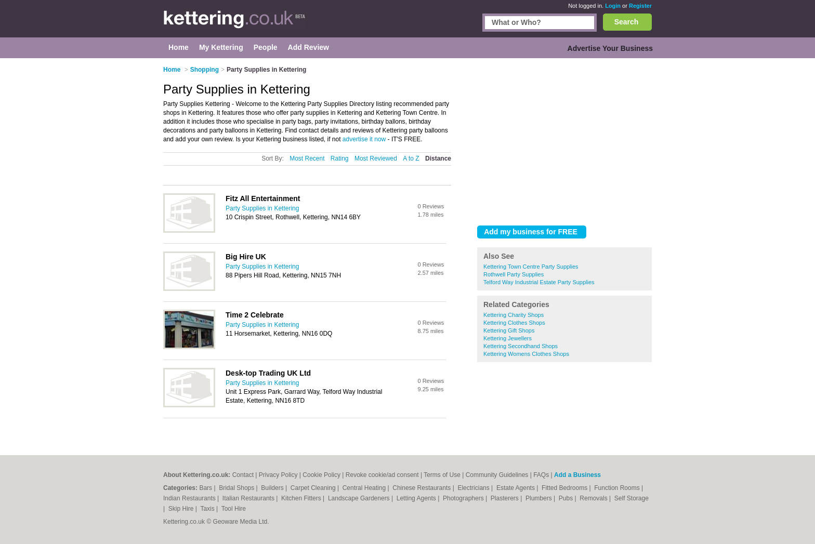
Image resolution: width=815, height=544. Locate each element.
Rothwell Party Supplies (513, 274)
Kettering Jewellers (507, 338)
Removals (594, 498)
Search (626, 22)
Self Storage (631, 498)
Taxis (208, 508)
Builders (273, 488)
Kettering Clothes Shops (514, 323)
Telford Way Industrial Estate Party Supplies (539, 282)
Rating (340, 158)
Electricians (474, 488)
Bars (206, 488)
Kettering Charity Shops (513, 315)
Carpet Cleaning (314, 488)
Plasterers (505, 498)
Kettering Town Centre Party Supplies (531, 266)
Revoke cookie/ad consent (382, 475)
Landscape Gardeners (359, 498)
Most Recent (307, 158)
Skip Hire (181, 508)
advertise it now (364, 139)
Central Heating (365, 488)
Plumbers (539, 498)
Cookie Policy (321, 475)
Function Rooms (617, 488)
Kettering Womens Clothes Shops (526, 354)
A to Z (411, 158)
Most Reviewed (375, 158)
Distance (438, 158)
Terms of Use (442, 475)
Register (640, 6)
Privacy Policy (278, 475)
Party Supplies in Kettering (262, 208)
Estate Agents (516, 488)
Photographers (464, 498)
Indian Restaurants (190, 498)
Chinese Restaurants (422, 488)
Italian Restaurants (249, 498)
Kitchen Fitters (302, 498)
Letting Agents (417, 498)
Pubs (567, 498)
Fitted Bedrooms (565, 488)
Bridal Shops (237, 488)
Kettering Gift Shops (508, 330)
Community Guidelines (497, 475)
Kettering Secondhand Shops (520, 346)
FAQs (541, 475)
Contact (243, 475)
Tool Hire (233, 508)
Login (613, 6)
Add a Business (577, 475)
